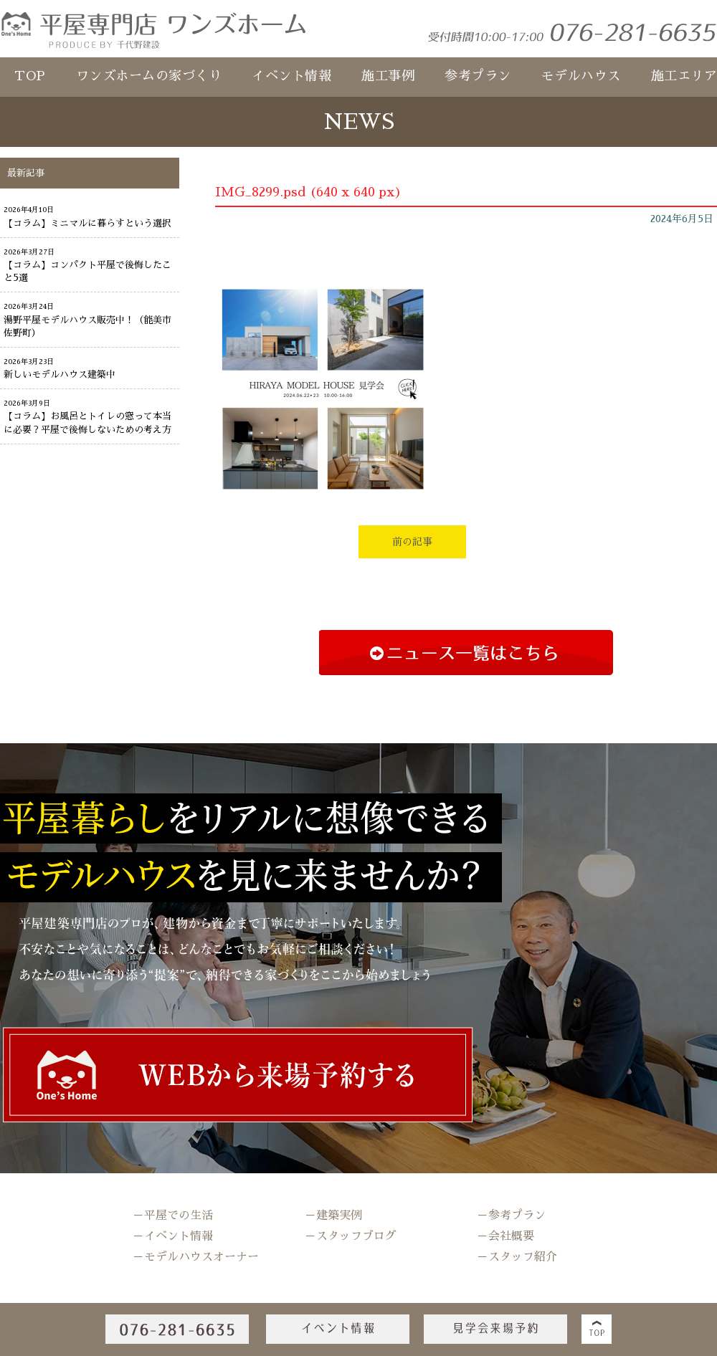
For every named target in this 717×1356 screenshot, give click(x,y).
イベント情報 (291, 76)
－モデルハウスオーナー (196, 1257)
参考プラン (478, 76)
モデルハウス (581, 76)
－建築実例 (333, 1215)
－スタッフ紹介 (517, 1257)
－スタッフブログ (351, 1236)
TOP (30, 76)
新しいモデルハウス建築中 (59, 374)
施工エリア (684, 76)
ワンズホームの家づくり (149, 76)
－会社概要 (505, 1236)
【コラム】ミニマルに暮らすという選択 (87, 223)
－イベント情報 (173, 1236)
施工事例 (387, 76)
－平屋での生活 (173, 1215)
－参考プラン (511, 1215)
